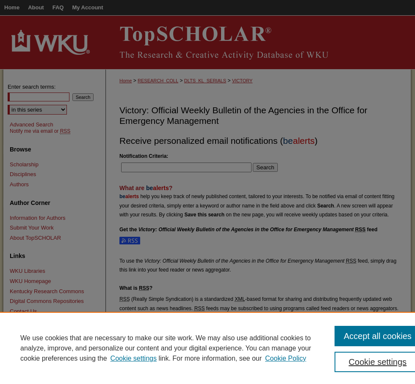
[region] (207, 348)
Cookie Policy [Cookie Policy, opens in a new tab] (285, 358)
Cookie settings (134, 358)
